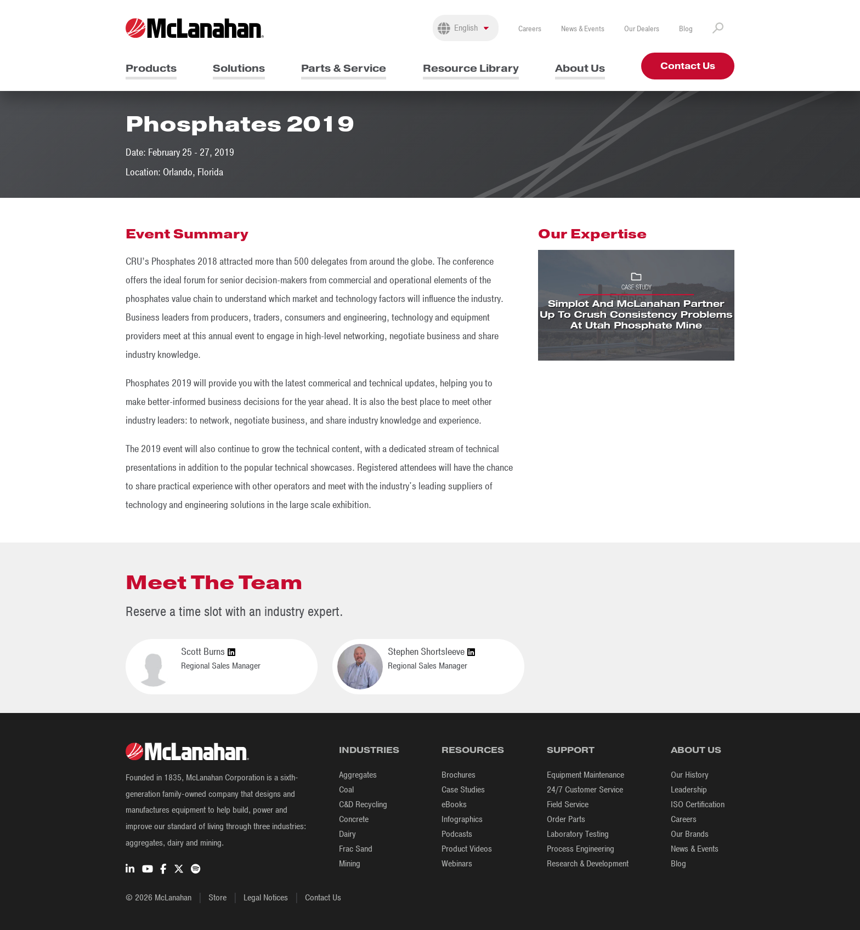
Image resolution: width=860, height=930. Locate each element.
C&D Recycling (363, 804)
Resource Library (471, 68)
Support (571, 750)
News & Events (582, 29)
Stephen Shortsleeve (431, 652)
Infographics (462, 819)
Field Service (568, 804)
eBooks (454, 804)
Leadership (689, 790)
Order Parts (566, 819)
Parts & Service (343, 68)
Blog (686, 29)
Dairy (347, 834)
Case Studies (463, 790)
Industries (369, 750)
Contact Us (687, 66)
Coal (346, 790)
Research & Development (588, 864)
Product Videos (467, 849)
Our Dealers (641, 29)
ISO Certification (698, 804)
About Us (580, 68)
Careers (529, 29)
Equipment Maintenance (585, 775)
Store (217, 898)
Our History (690, 775)
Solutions (239, 68)
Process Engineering (580, 849)
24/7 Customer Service (585, 790)
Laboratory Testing (578, 834)
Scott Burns (208, 652)
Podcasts (457, 834)
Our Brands (690, 834)
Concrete (354, 819)
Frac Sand (355, 849)
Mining (349, 864)
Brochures (459, 775)
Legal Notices (266, 898)
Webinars (457, 864)
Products (151, 68)
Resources (473, 750)
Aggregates (358, 775)
